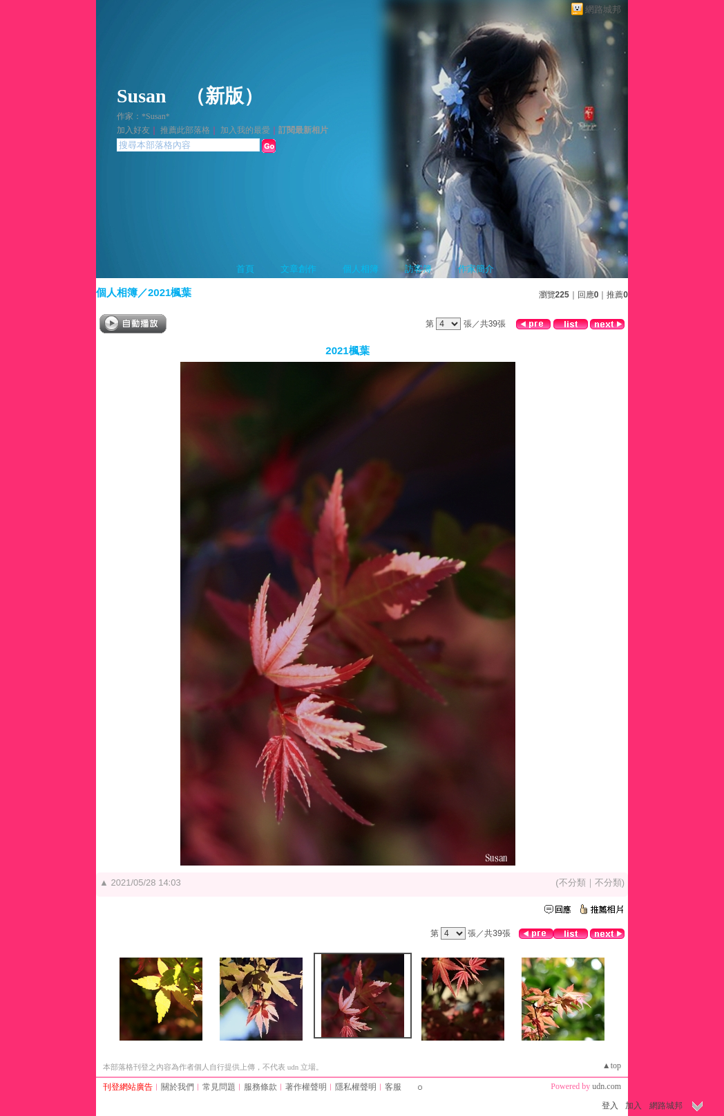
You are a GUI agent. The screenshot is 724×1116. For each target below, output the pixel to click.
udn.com (606, 1086)
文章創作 (298, 269)
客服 (393, 1087)
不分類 (572, 882)
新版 (224, 96)
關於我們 (177, 1087)
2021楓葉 (169, 292)
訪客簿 (418, 269)
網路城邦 (603, 9)
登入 (610, 1105)
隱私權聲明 (356, 1087)
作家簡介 (476, 269)
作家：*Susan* (143, 116)
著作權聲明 (306, 1087)
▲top (611, 1065)
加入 (633, 1105)
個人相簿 (361, 269)
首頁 (245, 269)
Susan (141, 96)
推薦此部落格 (185, 130)
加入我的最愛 (245, 130)
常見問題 (219, 1087)
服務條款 (260, 1087)
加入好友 (133, 130)
